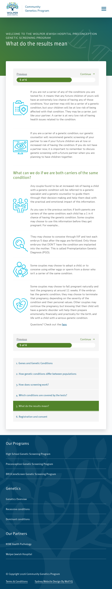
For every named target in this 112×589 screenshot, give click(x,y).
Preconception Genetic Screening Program (29, 464)
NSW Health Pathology (18, 544)
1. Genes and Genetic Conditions (34, 363)
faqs (64, 324)
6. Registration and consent (31, 416)
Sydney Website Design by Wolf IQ (54, 581)
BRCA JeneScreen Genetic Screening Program (31, 474)
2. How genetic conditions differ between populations (46, 374)
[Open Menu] (104, 8)
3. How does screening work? (32, 384)
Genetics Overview (16, 499)
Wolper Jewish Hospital (19, 554)
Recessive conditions (18, 509)
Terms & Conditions (17, 581)
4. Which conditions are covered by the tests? (41, 395)
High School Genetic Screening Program (28, 454)
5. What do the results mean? (32, 406)
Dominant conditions (18, 519)
